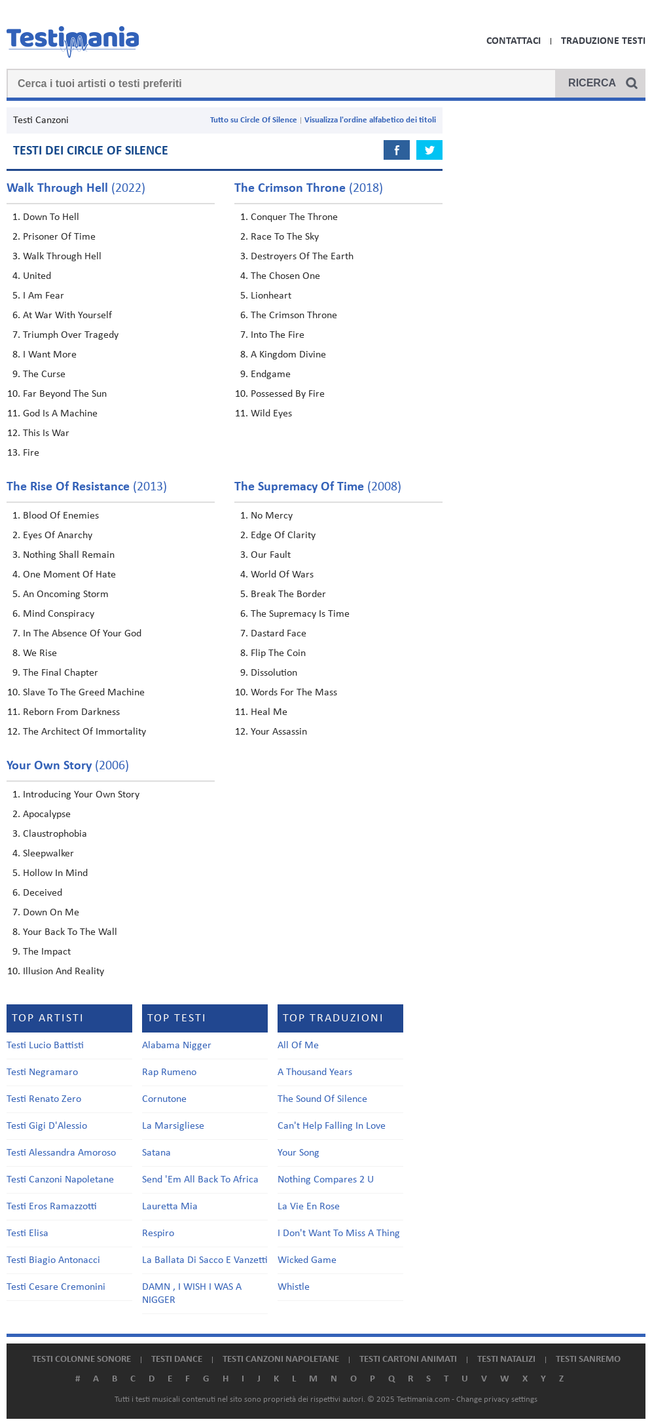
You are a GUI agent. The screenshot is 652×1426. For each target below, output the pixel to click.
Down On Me (51, 912)
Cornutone (164, 1099)
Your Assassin (279, 732)
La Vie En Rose (309, 1206)
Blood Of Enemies (61, 516)
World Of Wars (282, 575)
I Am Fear (43, 296)
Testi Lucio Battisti (45, 1045)
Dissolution (274, 673)
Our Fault (271, 555)
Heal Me (269, 712)
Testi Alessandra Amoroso (61, 1153)
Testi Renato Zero (44, 1099)
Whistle (294, 1287)
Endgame (271, 374)
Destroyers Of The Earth (302, 256)
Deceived (42, 893)
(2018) (308, 188)
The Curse (44, 374)
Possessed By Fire (288, 394)
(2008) (317, 487)
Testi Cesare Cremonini (56, 1287)
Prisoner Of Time (59, 237)
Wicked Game (307, 1260)
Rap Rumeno (169, 1072)
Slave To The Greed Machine (84, 692)
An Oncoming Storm (66, 594)
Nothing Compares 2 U (326, 1180)
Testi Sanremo (588, 1359)
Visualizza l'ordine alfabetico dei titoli (370, 120)
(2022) (76, 188)
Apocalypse (47, 814)
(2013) (87, 487)
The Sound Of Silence (322, 1099)
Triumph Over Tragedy (70, 335)
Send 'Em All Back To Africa (200, 1180)
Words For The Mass (294, 692)
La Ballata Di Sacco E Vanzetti (205, 1260)
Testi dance (176, 1359)
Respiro (158, 1233)
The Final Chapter (60, 673)
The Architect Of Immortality (84, 732)
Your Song (298, 1153)
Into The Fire (277, 335)
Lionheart (271, 296)
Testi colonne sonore (81, 1359)
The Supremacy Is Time (300, 614)
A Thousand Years (315, 1072)
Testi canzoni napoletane (281, 1359)
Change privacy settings (496, 1399)
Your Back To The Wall (70, 932)
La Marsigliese (173, 1126)
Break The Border (288, 594)
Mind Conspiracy (58, 614)
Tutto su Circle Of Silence (253, 120)
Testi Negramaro (42, 1072)
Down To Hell (51, 217)
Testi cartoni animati (408, 1359)
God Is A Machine (60, 414)
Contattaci (513, 41)
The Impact (47, 952)
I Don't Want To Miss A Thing (339, 1233)
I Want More (50, 355)
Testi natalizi (506, 1359)
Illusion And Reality (63, 971)
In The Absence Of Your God (82, 634)
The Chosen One (285, 276)
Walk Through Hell (62, 256)
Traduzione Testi (603, 41)
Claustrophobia (55, 834)
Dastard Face (278, 634)
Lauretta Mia (170, 1206)
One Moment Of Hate (69, 575)
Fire (31, 453)
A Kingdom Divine (288, 355)
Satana (156, 1153)
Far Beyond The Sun (65, 394)
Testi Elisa (27, 1233)
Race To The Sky (285, 237)
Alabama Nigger (176, 1045)
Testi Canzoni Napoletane (60, 1180)
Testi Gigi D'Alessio (47, 1126)
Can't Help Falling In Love (332, 1126)
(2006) (68, 766)
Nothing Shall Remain (69, 555)
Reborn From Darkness (71, 712)
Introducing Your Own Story (81, 795)
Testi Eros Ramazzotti (52, 1206)
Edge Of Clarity (283, 535)
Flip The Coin (278, 653)
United (37, 276)
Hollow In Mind (55, 873)
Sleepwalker (48, 854)
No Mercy (272, 516)
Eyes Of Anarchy (57, 535)
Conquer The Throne (294, 217)
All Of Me (298, 1045)
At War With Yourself (67, 315)
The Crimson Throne (294, 315)
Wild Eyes (271, 414)
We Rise (40, 653)
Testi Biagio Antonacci (53, 1260)
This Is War (46, 433)
